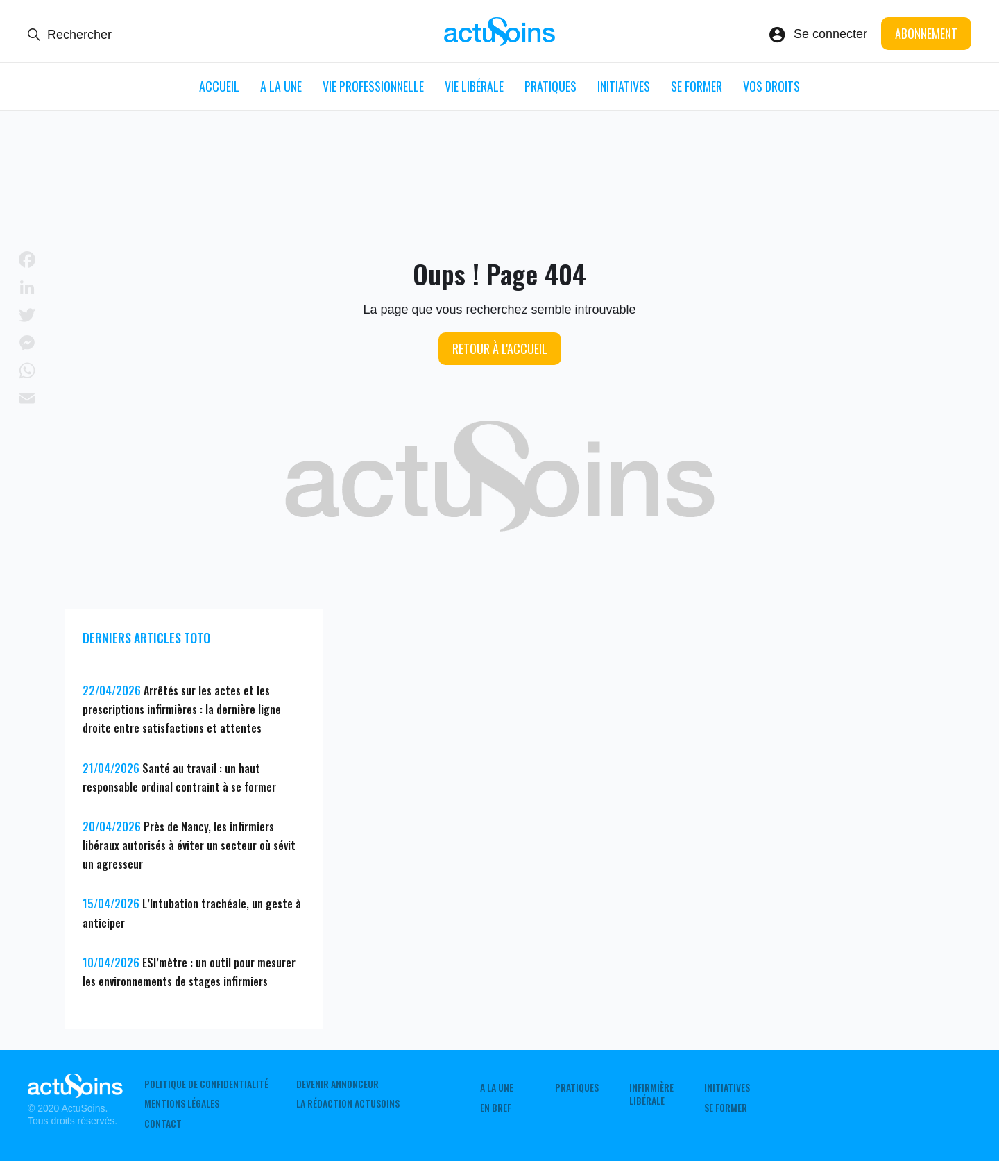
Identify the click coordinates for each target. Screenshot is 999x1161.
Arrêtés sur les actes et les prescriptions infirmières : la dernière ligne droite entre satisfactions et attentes (182, 709)
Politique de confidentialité (206, 1084)
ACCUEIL (219, 86)
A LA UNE (281, 86)
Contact (163, 1123)
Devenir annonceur (337, 1084)
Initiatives (623, 86)
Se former (696, 86)
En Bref (495, 1107)
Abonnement (926, 33)
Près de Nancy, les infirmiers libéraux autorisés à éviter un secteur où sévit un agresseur (189, 845)
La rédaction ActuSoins (348, 1103)
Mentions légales (181, 1103)
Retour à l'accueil (499, 348)
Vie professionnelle (373, 86)
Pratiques (550, 86)
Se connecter (830, 34)
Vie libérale (474, 86)
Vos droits (771, 86)
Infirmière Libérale (651, 1093)
